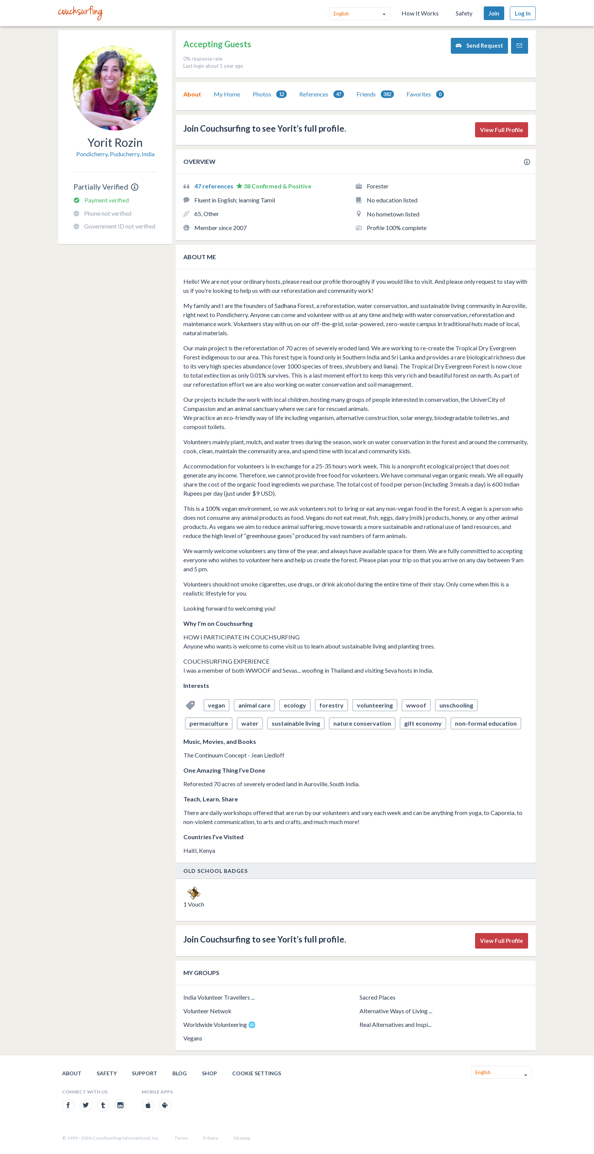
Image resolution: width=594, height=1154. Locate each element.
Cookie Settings (256, 1073)
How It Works (420, 13)
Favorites (425, 94)
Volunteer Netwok (207, 1010)
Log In (523, 13)
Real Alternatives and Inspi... (395, 1024)
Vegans (192, 1038)
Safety (464, 13)
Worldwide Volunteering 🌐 (219, 1024)
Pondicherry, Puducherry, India (115, 153)
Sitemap (241, 1138)
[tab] (192, 94)
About (192, 94)
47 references (214, 186)
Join (494, 13)
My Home (227, 94)
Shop (209, 1073)
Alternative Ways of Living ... (396, 1010)
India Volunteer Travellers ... (219, 997)
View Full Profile (501, 129)
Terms (181, 1138)
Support (144, 1073)
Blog (179, 1073)
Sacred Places (377, 997)
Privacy (210, 1138)
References (321, 94)
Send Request (479, 45)
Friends (375, 94)
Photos (270, 94)
